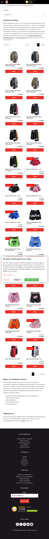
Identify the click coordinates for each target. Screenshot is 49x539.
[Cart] (43, 2)
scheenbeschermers (22, 38)
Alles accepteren (31, 279)
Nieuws (24, 459)
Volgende (42, 45)
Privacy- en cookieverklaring (24, 483)
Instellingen (6, 280)
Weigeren (17, 279)
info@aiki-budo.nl (24, 447)
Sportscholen (24, 463)
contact (23, 421)
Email (24, 492)
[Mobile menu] (2, 2)
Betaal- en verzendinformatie (24, 477)
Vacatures (24, 465)
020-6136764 (24, 445)
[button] (38, 2)
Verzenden (24, 501)
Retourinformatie (24, 479)
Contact (24, 457)
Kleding (5, 10)
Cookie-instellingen (24, 481)
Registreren (24, 461)
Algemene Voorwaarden (24, 475)
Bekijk (14, 71)
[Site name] (7, 2)
